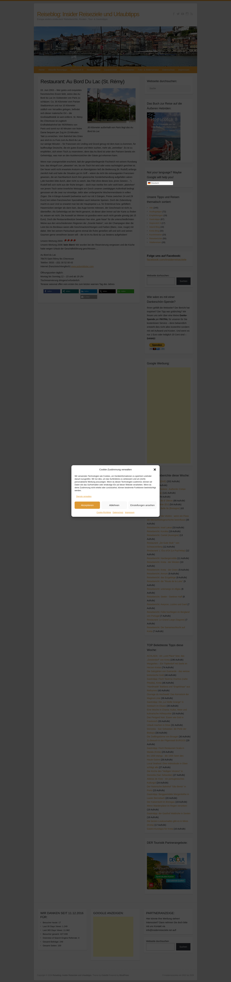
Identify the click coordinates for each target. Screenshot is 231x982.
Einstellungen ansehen (142, 505)
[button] (154, 469)
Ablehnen (114, 505)
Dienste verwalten (83, 497)
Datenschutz (118, 513)
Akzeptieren (87, 505)
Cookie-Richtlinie (104, 513)
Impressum (129, 513)
